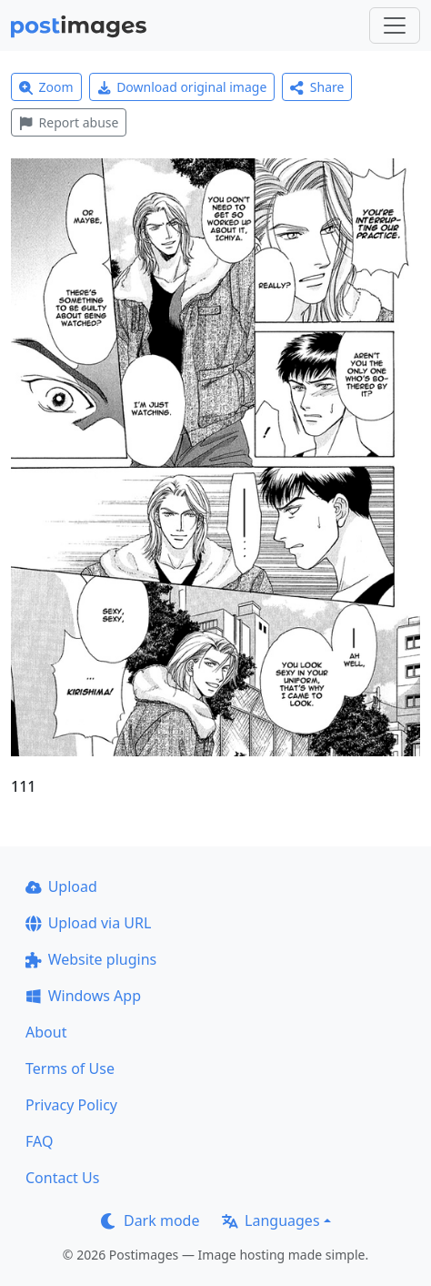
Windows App (83, 996)
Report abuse (68, 122)
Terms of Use (70, 1068)
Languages (270, 1220)
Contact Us (62, 1178)
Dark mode (150, 1220)
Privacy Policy (71, 1105)
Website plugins (90, 959)
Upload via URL (88, 923)
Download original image (182, 87)
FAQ (39, 1141)
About (45, 1032)
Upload (61, 886)
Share (317, 87)
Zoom (46, 87)
